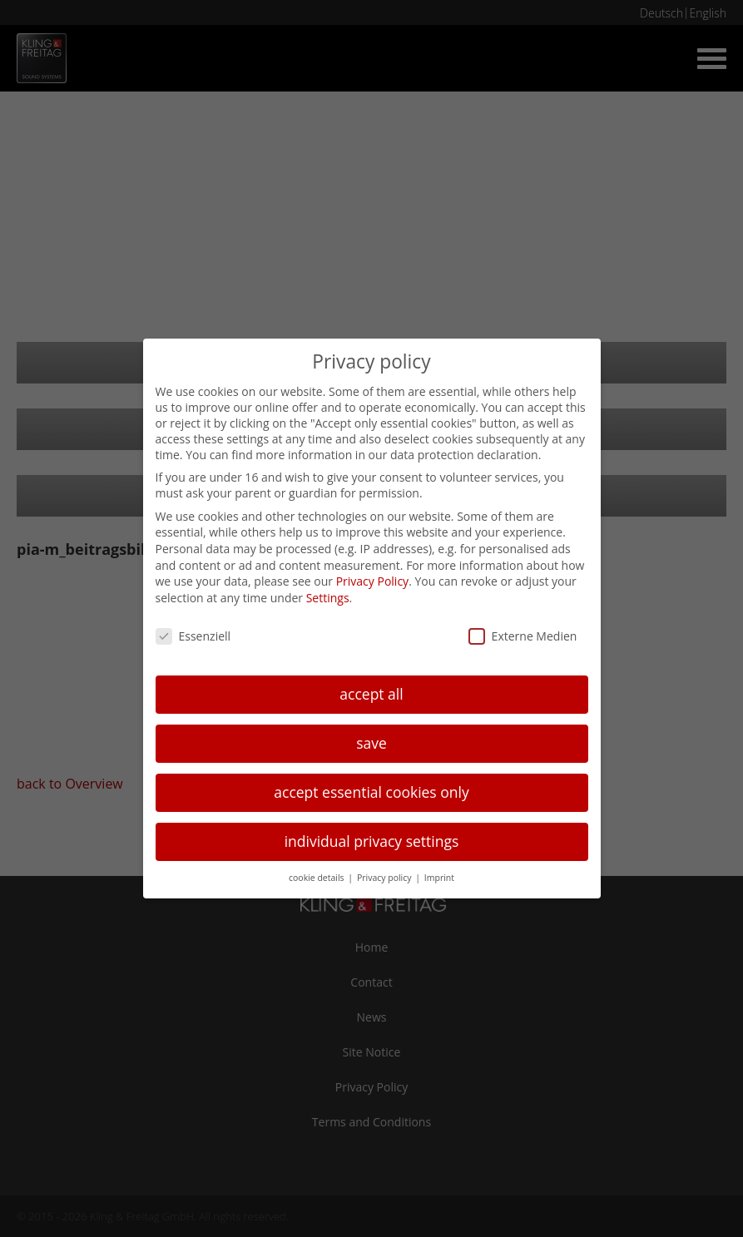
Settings (327, 598)
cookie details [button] (317, 877)
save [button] (371, 743)
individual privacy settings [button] (372, 841)
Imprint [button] (439, 877)
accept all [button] (371, 694)
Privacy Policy (372, 581)
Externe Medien (522, 636)
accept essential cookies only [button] (371, 792)
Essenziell (193, 636)
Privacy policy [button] (385, 877)
